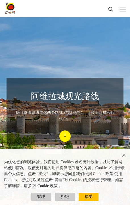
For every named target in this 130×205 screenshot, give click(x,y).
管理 (41, 196)
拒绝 (65, 196)
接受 (89, 196)
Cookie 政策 (47, 186)
